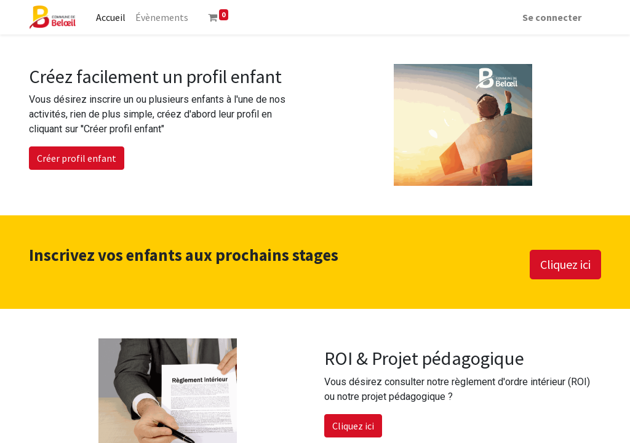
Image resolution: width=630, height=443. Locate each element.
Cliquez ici (565, 264)
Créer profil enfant (76, 158)
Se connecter (551, 17)
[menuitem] (110, 17)
